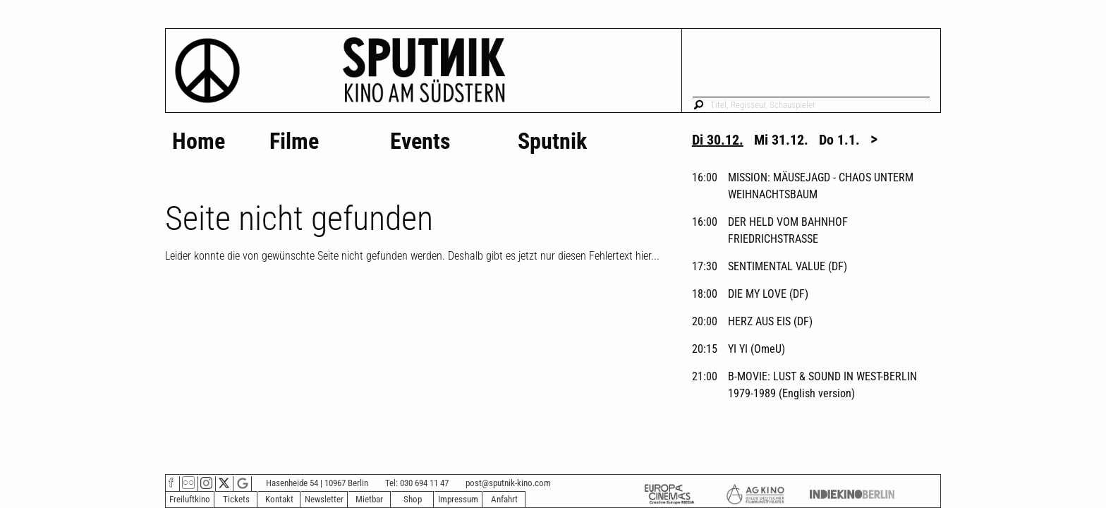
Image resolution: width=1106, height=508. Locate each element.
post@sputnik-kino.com (508, 483)
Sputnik (552, 141)
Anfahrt (504, 499)
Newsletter (324, 499)
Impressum (458, 499)
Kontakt (279, 499)
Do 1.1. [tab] (839, 139)
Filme (294, 141)
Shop (412, 499)
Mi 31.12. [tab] (781, 139)
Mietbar (369, 499)
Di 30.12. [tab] (717, 139)
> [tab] (873, 138)
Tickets (236, 499)
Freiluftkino (189, 499)
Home (198, 141)
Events (420, 141)
